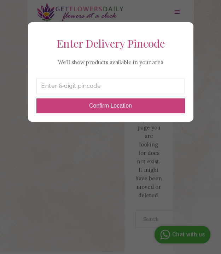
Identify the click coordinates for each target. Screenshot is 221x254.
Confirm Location (110, 106)
